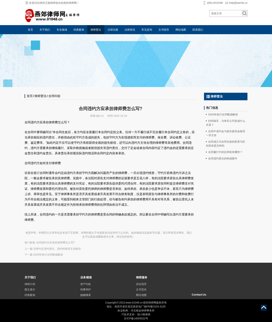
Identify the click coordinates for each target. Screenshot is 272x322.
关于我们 (44, 29)
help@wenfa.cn (238, 2)
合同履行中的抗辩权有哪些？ (225, 152)
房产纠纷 (85, 289)
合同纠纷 (54, 96)
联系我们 (197, 29)
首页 (30, 29)
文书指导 (163, 29)
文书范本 (141, 295)
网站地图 (180, 29)
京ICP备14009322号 (136, 318)
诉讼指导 (141, 289)
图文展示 (30, 295)
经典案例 (78, 29)
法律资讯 (129, 29)
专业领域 (61, 29)
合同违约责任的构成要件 (222, 158)
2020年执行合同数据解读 (48, 254)
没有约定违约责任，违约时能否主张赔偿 (57, 248)
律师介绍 (30, 289)
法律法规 (112, 29)
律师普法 (95, 29)
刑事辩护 (85, 295)
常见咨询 (146, 29)
